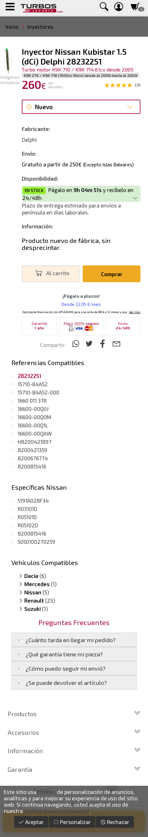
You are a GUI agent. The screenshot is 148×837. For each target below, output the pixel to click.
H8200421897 (34, 441)
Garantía (74, 769)
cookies (47, 792)
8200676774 (33, 458)
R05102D (28, 525)
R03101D (27, 508)
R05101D (27, 517)
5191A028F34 (33, 500)
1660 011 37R (32, 400)
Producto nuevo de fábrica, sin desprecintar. (66, 244)
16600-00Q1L (33, 425)
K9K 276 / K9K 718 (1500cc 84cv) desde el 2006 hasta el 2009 (80, 75)
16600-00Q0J (33, 409)
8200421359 (32, 450)
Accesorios (74, 732)
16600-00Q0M (34, 417)
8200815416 (32, 466)
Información (74, 750)
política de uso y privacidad (56, 811)
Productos (74, 713)
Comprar (111, 274)
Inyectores (40, 26)
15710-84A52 (33, 384)
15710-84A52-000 (38, 392)
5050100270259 (36, 541)
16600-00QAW (35, 433)
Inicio (12, 26)
